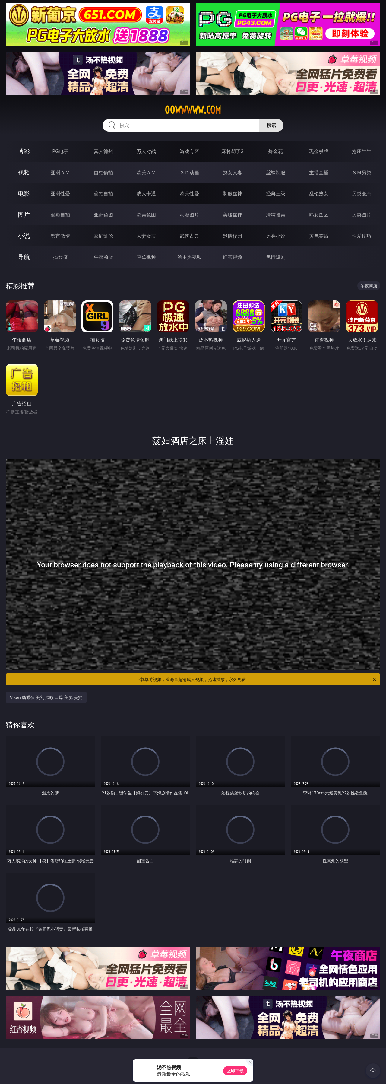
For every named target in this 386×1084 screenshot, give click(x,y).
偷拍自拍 (103, 193)
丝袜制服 (275, 172)
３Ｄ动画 (189, 172)
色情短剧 (275, 257)
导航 (24, 257)
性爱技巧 (361, 236)
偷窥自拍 (60, 214)
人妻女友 (146, 236)
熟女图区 (318, 214)
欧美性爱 (189, 193)
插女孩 (60, 257)
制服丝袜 (232, 193)
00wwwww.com (193, 110)
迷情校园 (232, 236)
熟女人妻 (232, 172)
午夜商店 (103, 257)
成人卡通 (146, 193)
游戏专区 (189, 151)
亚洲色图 (103, 214)
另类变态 (361, 193)
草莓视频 (146, 257)
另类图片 (361, 214)
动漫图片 (189, 214)
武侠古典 (189, 236)
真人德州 (103, 151)
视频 (24, 172)
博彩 (24, 151)
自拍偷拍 (103, 172)
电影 (24, 193)
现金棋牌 (318, 151)
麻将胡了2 (232, 151)
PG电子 (60, 151)
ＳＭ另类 (361, 172)
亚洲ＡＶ (60, 172)
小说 (24, 236)
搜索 (271, 125)
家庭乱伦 (103, 236)
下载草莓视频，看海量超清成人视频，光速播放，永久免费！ (256, 679)
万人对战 (146, 151)
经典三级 (275, 193)
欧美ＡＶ (146, 172)
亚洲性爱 (60, 193)
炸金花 (275, 151)
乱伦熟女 (318, 193)
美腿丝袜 (232, 214)
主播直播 (318, 172)
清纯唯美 (275, 214)
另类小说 (275, 236)
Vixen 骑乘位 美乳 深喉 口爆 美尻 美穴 (46, 697)
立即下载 (235, 1070)
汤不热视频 (189, 257)
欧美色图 (146, 214)
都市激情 (60, 236)
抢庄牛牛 (361, 151)
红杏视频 (232, 257)
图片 (24, 214)
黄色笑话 (318, 236)
